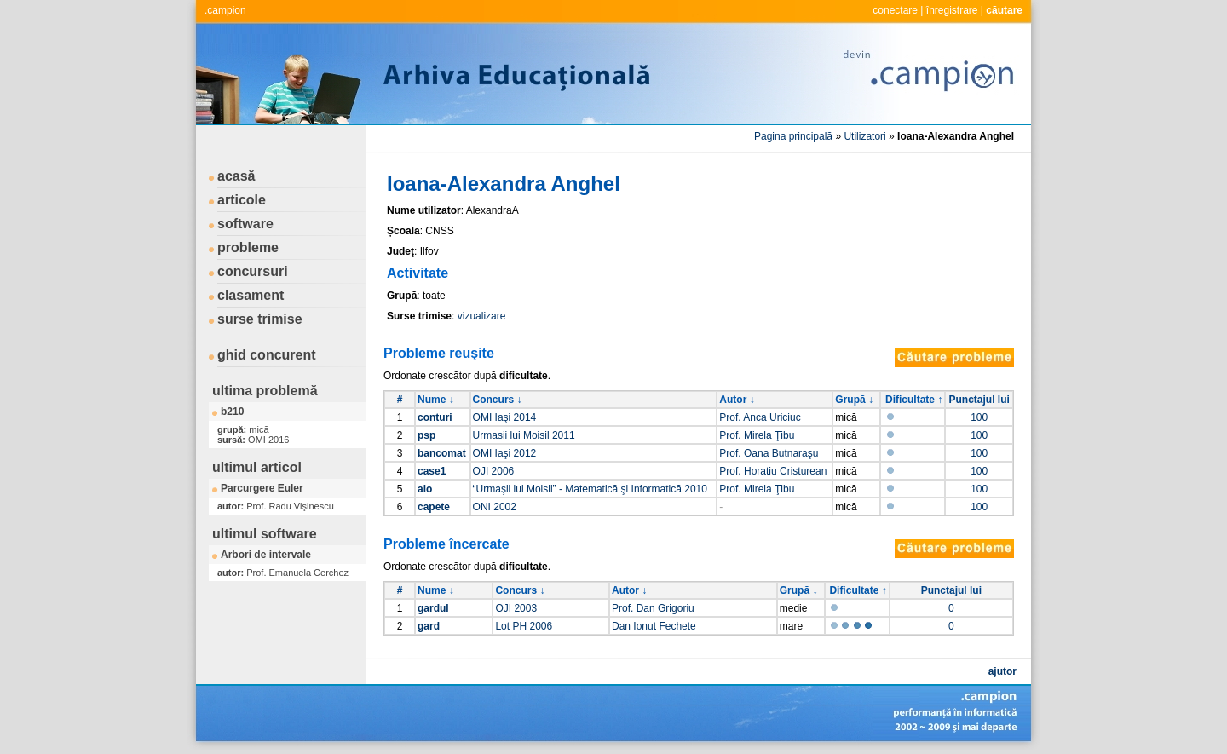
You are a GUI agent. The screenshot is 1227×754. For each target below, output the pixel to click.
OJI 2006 (494, 471)
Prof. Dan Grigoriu (653, 608)
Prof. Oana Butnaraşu (768, 453)
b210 (232, 411)
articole (241, 200)
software (245, 223)
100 (979, 417)
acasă (236, 176)
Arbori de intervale (266, 555)
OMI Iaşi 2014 (505, 417)
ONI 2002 (494, 507)
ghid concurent (266, 355)
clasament (250, 295)
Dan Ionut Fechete (654, 626)
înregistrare (952, 10)
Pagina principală (793, 136)
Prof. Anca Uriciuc (759, 417)
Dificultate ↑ (913, 400)
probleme (248, 247)
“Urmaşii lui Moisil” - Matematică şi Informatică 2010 (590, 489)
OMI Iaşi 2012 (505, 453)
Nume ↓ (436, 400)
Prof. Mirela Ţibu (756, 435)
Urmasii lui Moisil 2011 (524, 435)
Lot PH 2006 (523, 626)
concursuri (252, 271)
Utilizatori (864, 136)
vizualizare (482, 316)
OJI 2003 (516, 608)
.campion (225, 10)
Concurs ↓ (497, 400)
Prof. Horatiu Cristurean (773, 471)
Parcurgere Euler (262, 488)
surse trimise (259, 319)
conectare (895, 10)
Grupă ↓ (854, 400)
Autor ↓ (736, 400)
